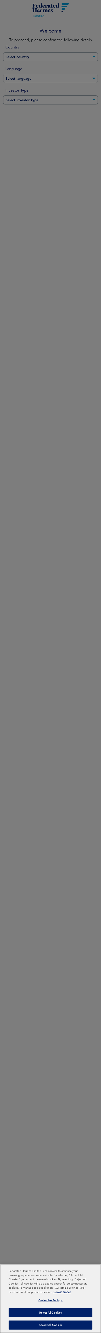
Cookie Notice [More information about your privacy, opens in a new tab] (62, 1294)
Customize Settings (50, 1302)
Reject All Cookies (50, 1314)
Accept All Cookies (50, 1327)
